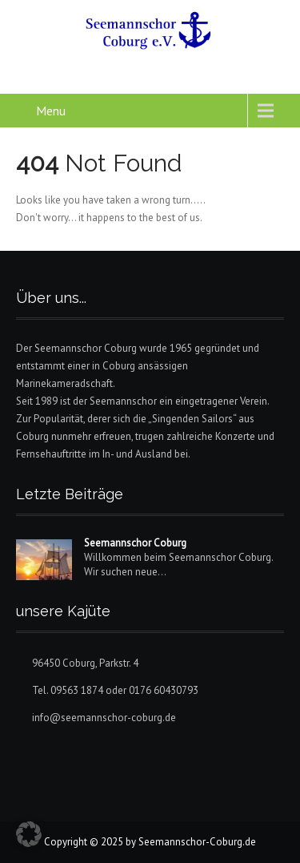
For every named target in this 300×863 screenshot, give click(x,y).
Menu (51, 111)
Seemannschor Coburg (135, 543)
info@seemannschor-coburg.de (104, 717)
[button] (29, 834)
